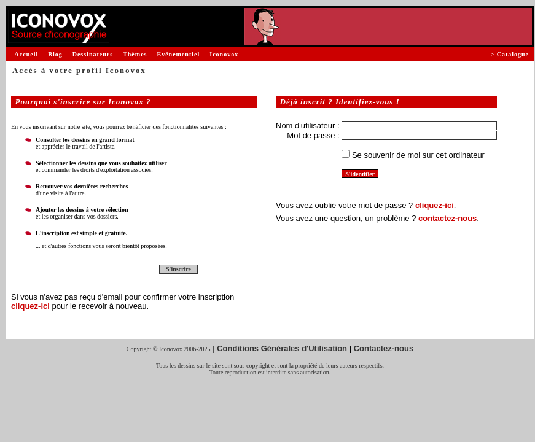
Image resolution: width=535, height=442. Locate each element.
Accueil (27, 54)
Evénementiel (178, 54)
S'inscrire (178, 269)
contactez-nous (447, 218)
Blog (55, 54)
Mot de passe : (313, 135)
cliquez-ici (30, 306)
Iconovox (223, 54)
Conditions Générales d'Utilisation (282, 348)
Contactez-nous (384, 348)
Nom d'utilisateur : (308, 125)
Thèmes (135, 54)
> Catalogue (509, 54)
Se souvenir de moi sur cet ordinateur (418, 155)
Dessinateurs (92, 54)
